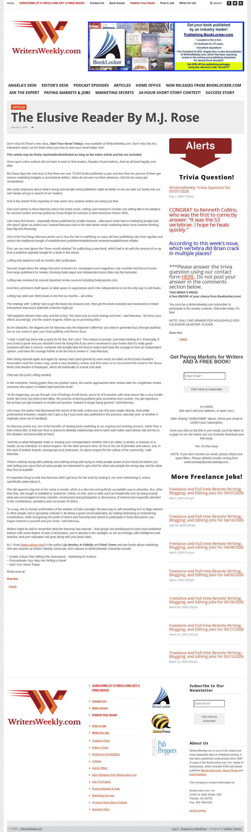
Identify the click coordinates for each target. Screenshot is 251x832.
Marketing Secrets (114, 92)
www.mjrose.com (33, 544)
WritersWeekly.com (30, 828)
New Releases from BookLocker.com (203, 85)
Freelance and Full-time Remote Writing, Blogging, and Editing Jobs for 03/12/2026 (206, 654)
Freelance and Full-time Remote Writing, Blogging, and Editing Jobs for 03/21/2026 (206, 627)
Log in (175, 828)
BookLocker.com (211, 770)
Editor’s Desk (55, 85)
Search (216, 3)
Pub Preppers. (198, 774)
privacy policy (198, 810)
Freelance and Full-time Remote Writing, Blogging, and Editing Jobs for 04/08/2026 (206, 545)
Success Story (220, 92)
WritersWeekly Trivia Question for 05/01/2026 (200, 189)
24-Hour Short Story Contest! (170, 92)
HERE (188, 276)
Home (10, 3)
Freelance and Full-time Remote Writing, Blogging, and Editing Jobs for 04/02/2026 (206, 572)
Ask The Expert (24, 92)
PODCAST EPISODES (91, 85)
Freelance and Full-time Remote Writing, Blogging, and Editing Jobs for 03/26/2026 (206, 600)
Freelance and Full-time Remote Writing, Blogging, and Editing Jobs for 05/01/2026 (206, 491)
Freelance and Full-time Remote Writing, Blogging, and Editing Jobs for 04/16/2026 (206, 518)
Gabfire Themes (233, 828)
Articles (122, 85)
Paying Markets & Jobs (67, 92)
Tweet (12, 586)
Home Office (148, 85)
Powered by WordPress (194, 828)
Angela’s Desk (22, 85)
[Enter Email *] (204, 376)
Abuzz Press (230, 770)
